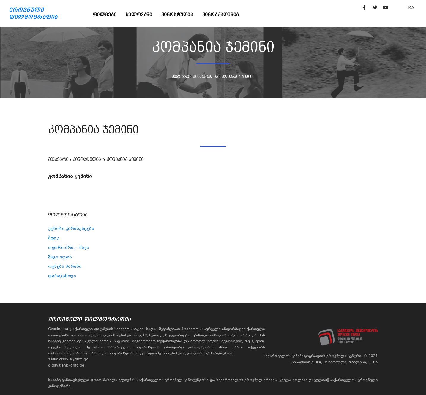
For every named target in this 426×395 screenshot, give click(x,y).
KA (411, 7)
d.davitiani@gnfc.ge (66, 365)
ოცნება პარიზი (65, 266)
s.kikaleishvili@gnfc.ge (68, 359)
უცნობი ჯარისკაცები (71, 228)
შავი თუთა (60, 256)
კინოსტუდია (177, 14)
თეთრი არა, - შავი (68, 247)
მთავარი (180, 76)
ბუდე (53, 237)
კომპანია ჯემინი (238, 76)
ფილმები (105, 14)
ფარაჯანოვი (62, 275)
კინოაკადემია (220, 14)
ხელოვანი (139, 14)
